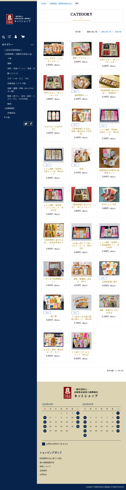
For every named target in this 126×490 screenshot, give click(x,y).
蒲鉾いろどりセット (83, 58)
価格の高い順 (105, 32)
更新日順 (118, 32)
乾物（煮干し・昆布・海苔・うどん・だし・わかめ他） (21, 97)
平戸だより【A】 (109, 204)
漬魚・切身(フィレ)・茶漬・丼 (21, 69)
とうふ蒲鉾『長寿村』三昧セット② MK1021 (54, 171)
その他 (7, 117)
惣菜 (9, 104)
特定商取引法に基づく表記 (51, 458)
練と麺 (53, 316)
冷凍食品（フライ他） (17, 84)
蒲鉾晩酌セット (81, 95)
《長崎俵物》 (10, 108)
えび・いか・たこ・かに (18, 79)
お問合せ (43, 474)
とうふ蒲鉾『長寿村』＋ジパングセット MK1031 (53, 207)
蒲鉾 (9, 64)
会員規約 (43, 470)
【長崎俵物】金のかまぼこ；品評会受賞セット (53, 242)
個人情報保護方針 (47, 462)
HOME (44, 3)
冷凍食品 (11, 113)
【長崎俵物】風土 (109, 282)
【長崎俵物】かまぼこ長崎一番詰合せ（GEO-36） (81, 131)
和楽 (81, 169)
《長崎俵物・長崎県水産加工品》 (18, 54)
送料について (45, 466)
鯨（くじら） (13, 74)
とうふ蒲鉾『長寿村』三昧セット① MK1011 (109, 132)
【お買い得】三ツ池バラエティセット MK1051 (81, 246)
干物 (9, 59)
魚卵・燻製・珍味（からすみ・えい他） (21, 89)
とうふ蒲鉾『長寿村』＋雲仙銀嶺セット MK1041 (109, 245)
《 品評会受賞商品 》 (13, 50)
